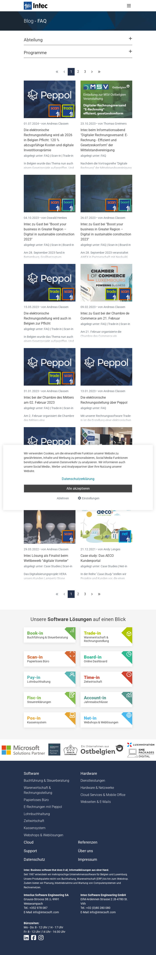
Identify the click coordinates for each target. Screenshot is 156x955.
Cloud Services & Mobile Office (103, 795)
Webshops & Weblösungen (43, 835)
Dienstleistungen (93, 781)
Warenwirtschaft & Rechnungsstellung (38, 790)
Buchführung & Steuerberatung (46, 781)
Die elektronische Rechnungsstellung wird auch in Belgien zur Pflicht (47, 318)
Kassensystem (34, 828)
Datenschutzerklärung (78, 479)
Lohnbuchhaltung (37, 814)
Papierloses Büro (36, 800)
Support (30, 851)
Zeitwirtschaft (34, 821)
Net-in (123, 566)
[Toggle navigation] (129, 5)
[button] (78, 42)
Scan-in (56, 155)
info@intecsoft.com (46, 912)
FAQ (47, 155)
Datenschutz (34, 859)
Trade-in (68, 155)
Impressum (87, 859)
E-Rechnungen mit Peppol (43, 807)
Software (31, 773)
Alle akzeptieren (78, 489)
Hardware (89, 773)
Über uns (85, 851)
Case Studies (52, 566)
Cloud (28, 842)
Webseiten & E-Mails (96, 802)
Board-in (68, 245)
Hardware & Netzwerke (97, 788)
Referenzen (87, 842)
